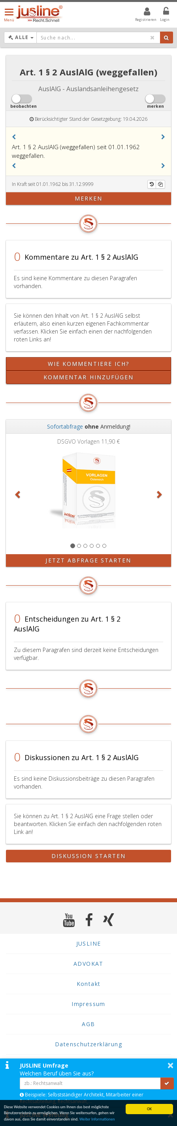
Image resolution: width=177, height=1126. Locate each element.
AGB (88, 1024)
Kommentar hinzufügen (88, 377)
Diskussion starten (88, 856)
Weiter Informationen (97, 1119)
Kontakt (89, 983)
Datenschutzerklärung (88, 1044)
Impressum (88, 1004)
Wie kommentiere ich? (89, 363)
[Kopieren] (160, 184)
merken (89, 198)
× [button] (170, 1065)
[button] (14, 137)
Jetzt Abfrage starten (88, 560)
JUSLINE (88, 943)
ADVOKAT (88, 963)
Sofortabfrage (65, 426)
